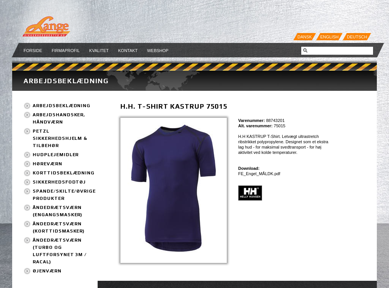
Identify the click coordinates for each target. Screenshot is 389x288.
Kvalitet (99, 50)
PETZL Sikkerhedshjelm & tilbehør (60, 138)
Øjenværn (47, 271)
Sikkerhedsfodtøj (59, 182)
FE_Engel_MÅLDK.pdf (259, 173)
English (329, 37)
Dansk (304, 37)
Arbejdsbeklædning (66, 81)
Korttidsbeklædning (64, 173)
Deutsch (357, 37)
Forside (33, 50)
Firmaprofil (66, 50)
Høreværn (47, 163)
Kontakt (128, 50)
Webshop (157, 50)
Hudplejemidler (56, 154)
